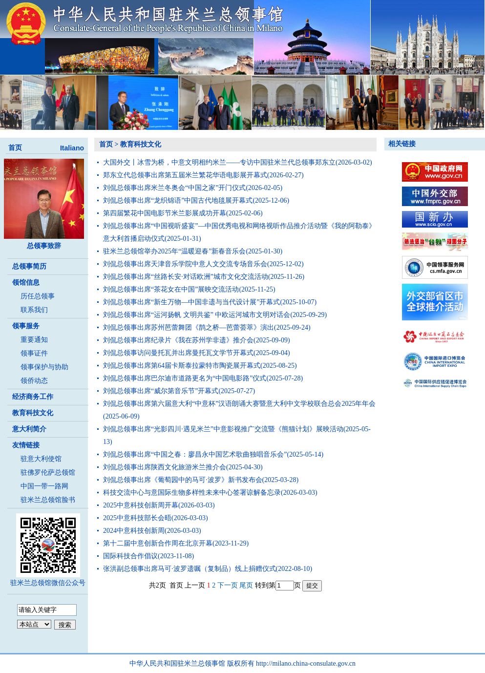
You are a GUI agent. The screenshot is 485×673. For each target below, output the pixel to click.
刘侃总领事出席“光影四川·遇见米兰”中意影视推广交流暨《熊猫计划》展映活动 (223, 429)
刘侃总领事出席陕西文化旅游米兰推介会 (164, 467)
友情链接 (26, 445)
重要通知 (34, 339)
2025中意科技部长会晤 (137, 518)
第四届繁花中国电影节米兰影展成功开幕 (164, 213)
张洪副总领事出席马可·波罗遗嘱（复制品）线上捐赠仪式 (189, 568)
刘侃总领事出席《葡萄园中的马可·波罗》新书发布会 (182, 480)
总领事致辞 (44, 246)
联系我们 (34, 310)
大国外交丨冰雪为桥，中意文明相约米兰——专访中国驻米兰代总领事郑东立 (219, 162)
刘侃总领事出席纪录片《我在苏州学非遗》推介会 (178, 340)
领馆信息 (26, 282)
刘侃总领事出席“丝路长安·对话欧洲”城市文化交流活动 (185, 276)
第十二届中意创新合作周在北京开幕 (157, 543)
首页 (15, 147)
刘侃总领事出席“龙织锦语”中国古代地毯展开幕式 (178, 200)
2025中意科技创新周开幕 (140, 505)
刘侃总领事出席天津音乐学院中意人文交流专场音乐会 (185, 264)
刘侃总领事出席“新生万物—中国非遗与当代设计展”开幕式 (191, 302)
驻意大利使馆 (41, 459)
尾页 (246, 585)
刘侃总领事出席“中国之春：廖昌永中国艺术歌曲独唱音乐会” (195, 454)
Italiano (72, 148)
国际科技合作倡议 (130, 556)
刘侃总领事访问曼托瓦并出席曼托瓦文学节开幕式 (178, 353)
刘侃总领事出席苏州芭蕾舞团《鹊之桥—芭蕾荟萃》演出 (188, 327)
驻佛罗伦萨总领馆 (48, 472)
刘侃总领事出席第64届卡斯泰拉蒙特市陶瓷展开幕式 (181, 365)
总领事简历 (29, 266)
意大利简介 (29, 429)
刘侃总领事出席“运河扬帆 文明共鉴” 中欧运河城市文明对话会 (196, 314)
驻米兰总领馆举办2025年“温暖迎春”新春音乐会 (174, 251)
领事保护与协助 (44, 367)
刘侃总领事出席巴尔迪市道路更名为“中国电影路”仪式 (184, 378)
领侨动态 (34, 380)
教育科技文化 (32, 413)
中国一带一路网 (44, 486)
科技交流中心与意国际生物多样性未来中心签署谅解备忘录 (192, 492)
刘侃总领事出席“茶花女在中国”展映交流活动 (171, 289)
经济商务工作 (32, 396)
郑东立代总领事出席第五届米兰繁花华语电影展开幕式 (185, 175)
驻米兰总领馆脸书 (48, 500)
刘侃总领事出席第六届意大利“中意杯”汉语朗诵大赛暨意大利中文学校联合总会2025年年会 (239, 403)
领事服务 (26, 326)
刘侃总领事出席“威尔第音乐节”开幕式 (160, 391)
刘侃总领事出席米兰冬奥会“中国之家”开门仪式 (174, 187)
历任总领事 (38, 296)
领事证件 (34, 353)
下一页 (227, 585)
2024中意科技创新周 (134, 530)
